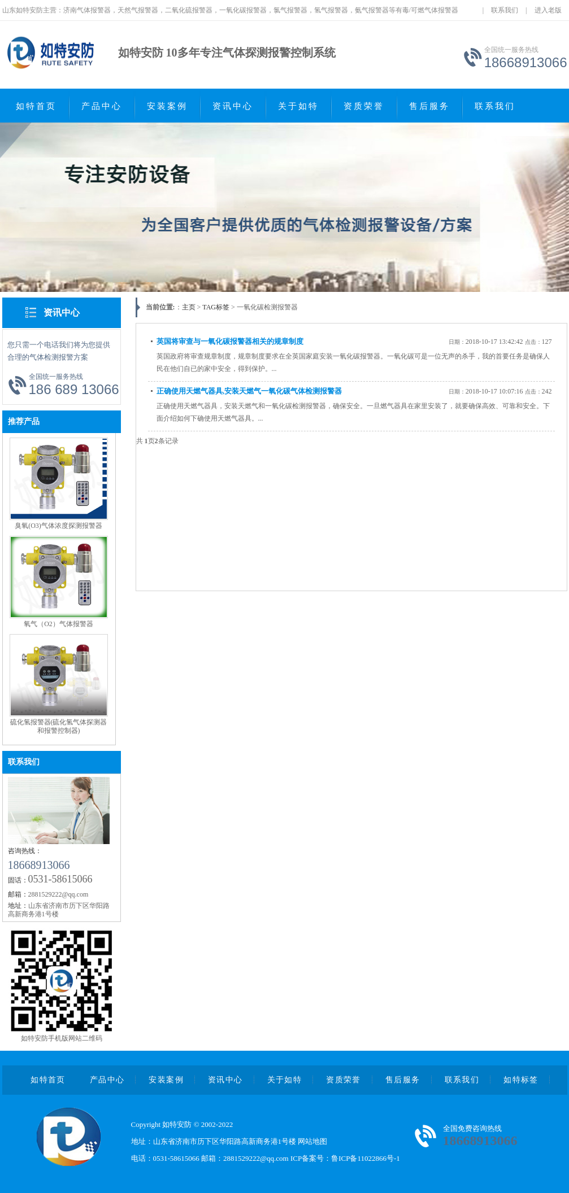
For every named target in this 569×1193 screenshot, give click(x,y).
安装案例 (167, 106)
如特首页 (36, 106)
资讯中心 (232, 106)
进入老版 (548, 10)
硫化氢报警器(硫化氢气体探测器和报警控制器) (58, 726)
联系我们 (504, 10)
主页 (189, 307)
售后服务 (429, 106)
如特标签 (520, 1080)
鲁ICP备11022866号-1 (365, 1158)
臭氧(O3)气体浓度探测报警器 (58, 526)
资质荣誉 (364, 106)
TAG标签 (215, 307)
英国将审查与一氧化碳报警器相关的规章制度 (230, 341)
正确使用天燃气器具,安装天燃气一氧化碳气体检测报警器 (249, 391)
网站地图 (312, 1141)
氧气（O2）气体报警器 (58, 624)
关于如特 (298, 106)
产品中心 (101, 106)
